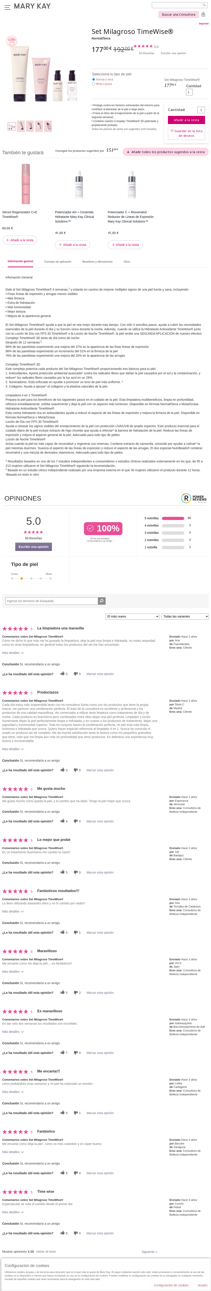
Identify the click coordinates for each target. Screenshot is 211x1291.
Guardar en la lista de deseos (188, 133)
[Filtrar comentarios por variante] (185, 617)
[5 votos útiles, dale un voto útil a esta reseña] (63, 872)
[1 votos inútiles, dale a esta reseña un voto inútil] (76, 932)
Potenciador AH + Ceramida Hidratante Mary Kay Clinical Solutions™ (74, 216)
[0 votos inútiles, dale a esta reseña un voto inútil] (76, 674)
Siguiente (149, 1252)
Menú (7, 7)
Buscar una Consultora (178, 14)
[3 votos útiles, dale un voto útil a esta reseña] (63, 674)
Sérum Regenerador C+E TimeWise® (19, 214)
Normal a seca (104, 79)
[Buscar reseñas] (102, 601)
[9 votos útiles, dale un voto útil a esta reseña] (63, 1113)
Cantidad (193, 86)
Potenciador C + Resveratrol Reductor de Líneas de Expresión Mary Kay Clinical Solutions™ (131, 216)
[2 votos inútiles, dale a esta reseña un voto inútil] (76, 992)
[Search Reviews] (56, 601)
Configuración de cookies (171, 1285)
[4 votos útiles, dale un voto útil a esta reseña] (63, 821)
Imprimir (204, 23)
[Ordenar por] (132, 617)
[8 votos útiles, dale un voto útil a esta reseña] (63, 1233)
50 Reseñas (146, 53)
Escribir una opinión (173, 53)
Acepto (202, 1285)
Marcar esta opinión (100, 674)
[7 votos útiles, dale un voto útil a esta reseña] (63, 1052)
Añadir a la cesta (186, 120)
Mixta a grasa (104, 83)
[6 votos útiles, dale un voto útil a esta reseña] (63, 1173)
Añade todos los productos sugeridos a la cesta (168, 152)
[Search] (180, 5)
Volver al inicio (46, 1251)
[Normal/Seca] (45, 72)
